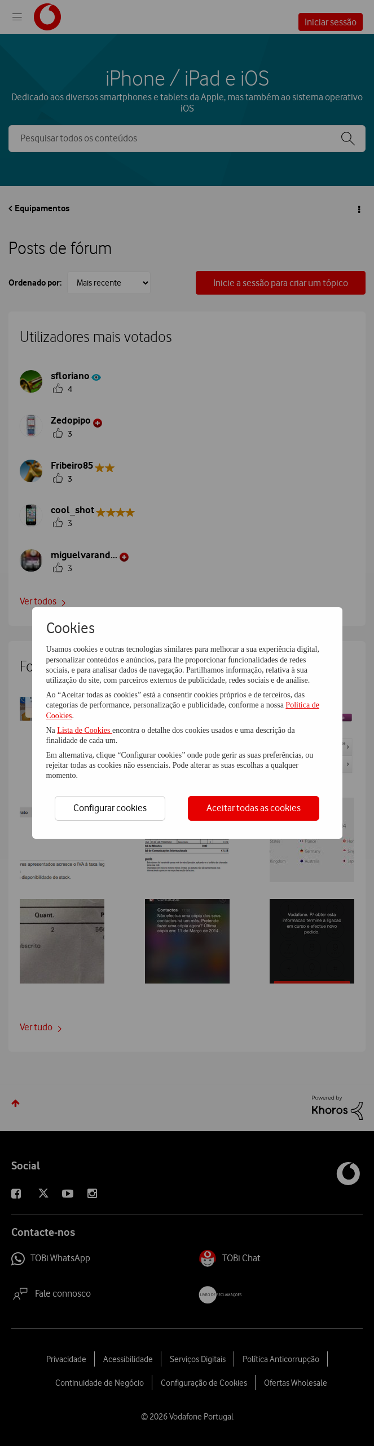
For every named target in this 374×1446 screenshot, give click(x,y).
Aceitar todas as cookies (253, 807)
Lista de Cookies (84, 730)
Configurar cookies (110, 807)
